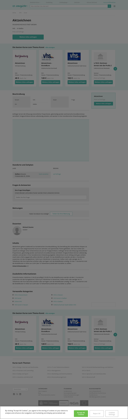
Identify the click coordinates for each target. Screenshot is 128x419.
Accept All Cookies (81, 414)
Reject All (96, 413)
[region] (64, 412)
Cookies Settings (112, 414)
